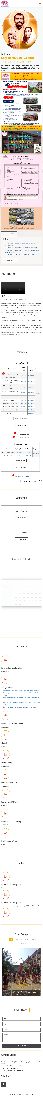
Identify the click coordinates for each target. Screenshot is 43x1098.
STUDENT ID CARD (20, 468)
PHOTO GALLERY (9, 234)
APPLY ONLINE (21, 425)
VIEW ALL (10, 260)
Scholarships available (22, 476)
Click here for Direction (18, 1066)
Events (34, 939)
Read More (8, 888)
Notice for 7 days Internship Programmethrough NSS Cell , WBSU (23, 248)
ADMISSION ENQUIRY (21, 418)
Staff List (10, 244)
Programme (23, 943)
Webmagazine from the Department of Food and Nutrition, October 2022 (22, 690)
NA (23, 397)
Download (23, 375)
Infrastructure (18, 939)
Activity (27, 939)
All (11, 939)
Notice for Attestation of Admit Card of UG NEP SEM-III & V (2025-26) (21, 255)
